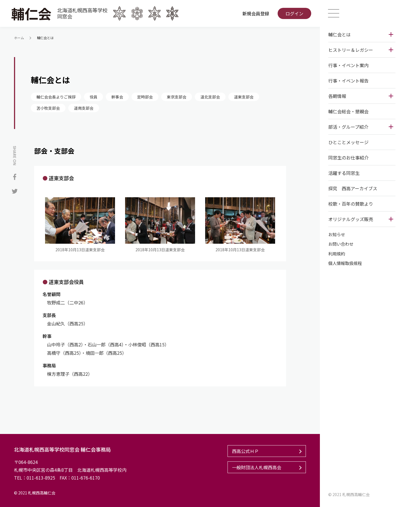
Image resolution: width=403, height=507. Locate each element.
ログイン (294, 13)
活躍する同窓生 (343, 173)
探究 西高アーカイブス (351, 188)
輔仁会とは (338, 34)
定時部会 (145, 97)
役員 (93, 97)
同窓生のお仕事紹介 (347, 157)
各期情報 (336, 96)
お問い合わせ (340, 244)
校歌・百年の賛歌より (349, 203)
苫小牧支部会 (48, 108)
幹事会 (117, 97)
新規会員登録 (255, 13)
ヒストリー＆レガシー (349, 49)
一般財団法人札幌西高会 (255, 467)
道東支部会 (244, 97)
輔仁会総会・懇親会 (347, 111)
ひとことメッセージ (347, 142)
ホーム (19, 37)
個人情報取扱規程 (344, 263)
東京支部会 (176, 97)
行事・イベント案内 (347, 65)
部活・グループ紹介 (347, 126)
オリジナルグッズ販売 (349, 219)
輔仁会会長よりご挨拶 (56, 97)
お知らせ (335, 234)
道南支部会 (83, 108)
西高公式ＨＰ (244, 451)
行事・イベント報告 (347, 80)
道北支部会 (210, 97)
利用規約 (335, 254)
